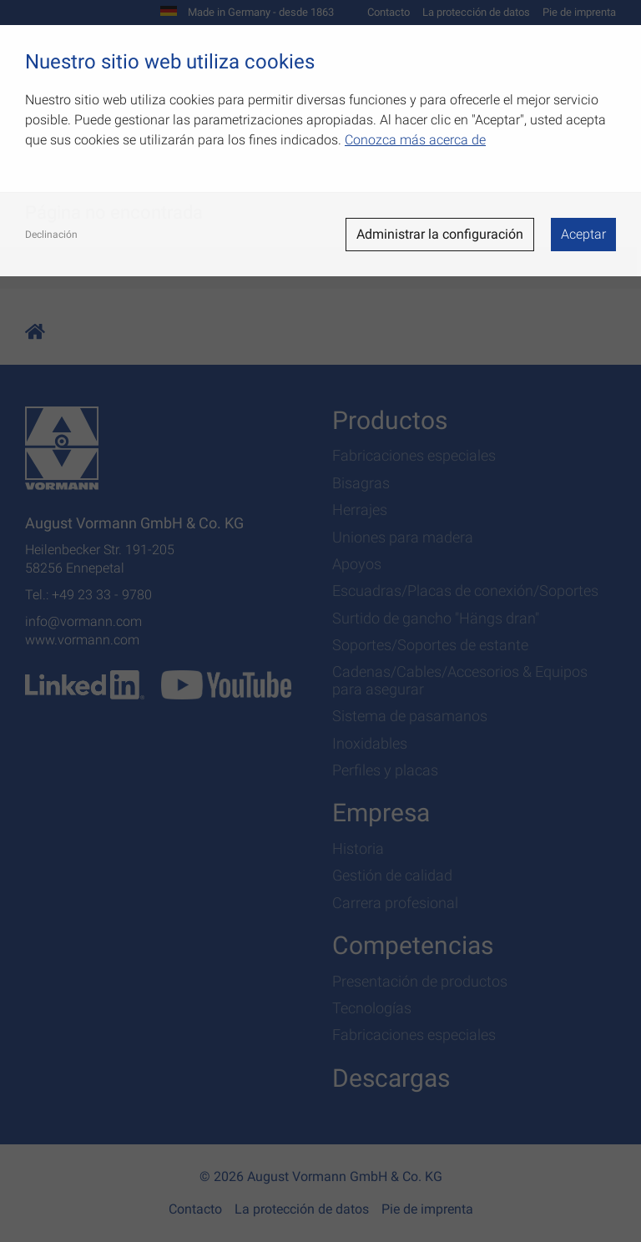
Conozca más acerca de (415, 140)
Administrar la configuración (439, 234)
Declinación (51, 234)
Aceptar (583, 234)
